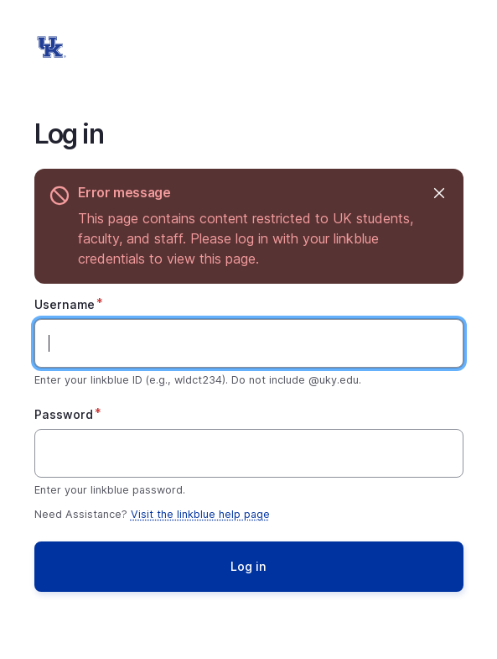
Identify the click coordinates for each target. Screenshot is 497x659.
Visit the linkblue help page (200, 514)
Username (64, 304)
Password (63, 414)
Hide (438, 192)
